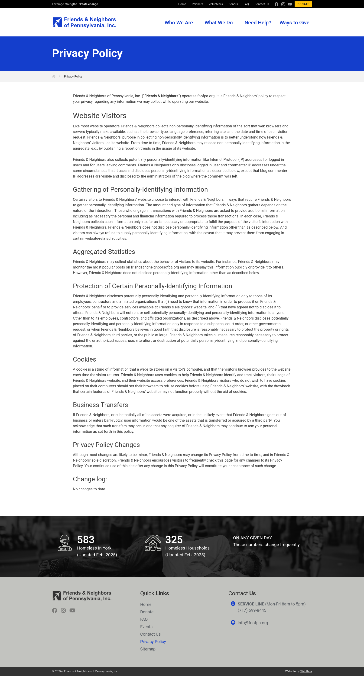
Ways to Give (294, 22)
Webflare (306, 671)
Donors (233, 4)
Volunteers (216, 4)
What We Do (219, 22)
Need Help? (257, 22)
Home (182, 4)
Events (146, 626)
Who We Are (179, 22)
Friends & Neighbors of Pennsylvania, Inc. (84, 23)
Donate (303, 4)
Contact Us (261, 4)
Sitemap (148, 649)
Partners (197, 4)
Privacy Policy (73, 76)
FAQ (246, 4)
